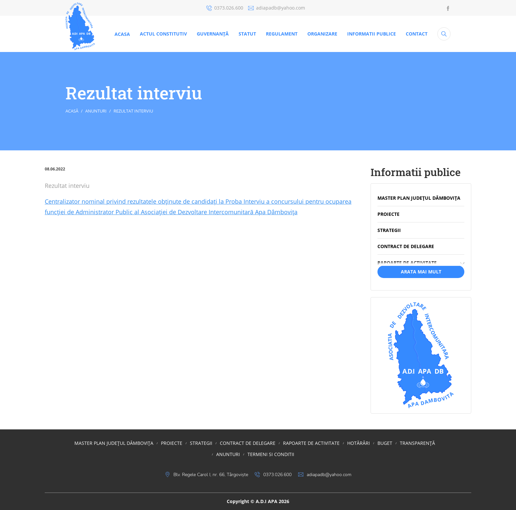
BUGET (384, 443)
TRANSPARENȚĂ (417, 443)
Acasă (71, 111)
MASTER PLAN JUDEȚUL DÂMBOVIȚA (113, 443)
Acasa (122, 34)
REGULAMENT (281, 34)
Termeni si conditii (270, 454)
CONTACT (416, 34)
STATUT (247, 34)
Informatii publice (371, 34)
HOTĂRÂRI (358, 443)
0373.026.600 (224, 8)
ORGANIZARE (322, 34)
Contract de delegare (247, 443)
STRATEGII (201, 443)
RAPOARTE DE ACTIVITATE (311, 443)
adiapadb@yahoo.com (276, 8)
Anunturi (96, 111)
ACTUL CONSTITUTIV (163, 34)
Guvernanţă (213, 34)
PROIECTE (171, 443)
